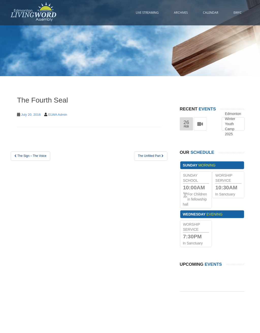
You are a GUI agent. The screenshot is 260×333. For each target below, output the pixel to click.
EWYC (238, 12)
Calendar (210, 12)
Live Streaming (147, 12)
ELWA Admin (57, 114)
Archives (181, 12)
